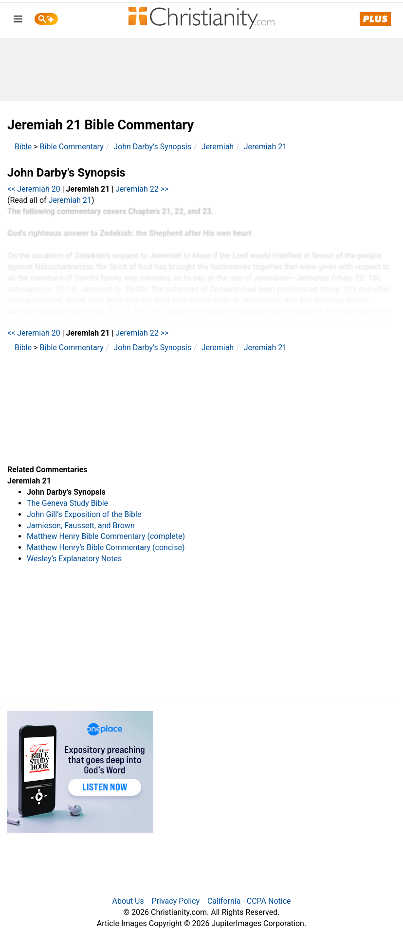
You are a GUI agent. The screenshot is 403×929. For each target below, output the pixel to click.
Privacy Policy (176, 901)
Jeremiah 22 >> (141, 189)
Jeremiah (218, 146)
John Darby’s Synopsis (152, 146)
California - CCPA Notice (249, 901)
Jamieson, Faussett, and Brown (81, 525)
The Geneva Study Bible (67, 503)
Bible (23, 146)
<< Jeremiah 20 (33, 189)
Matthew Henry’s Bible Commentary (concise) (106, 547)
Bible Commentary (72, 146)
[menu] (18, 21)
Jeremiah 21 (265, 146)
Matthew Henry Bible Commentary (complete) (106, 536)
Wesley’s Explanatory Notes (74, 558)
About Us (128, 901)
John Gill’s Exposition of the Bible (84, 514)
